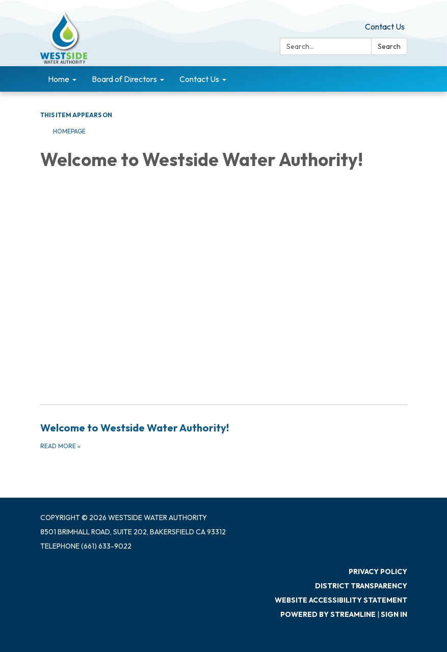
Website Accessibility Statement (341, 600)
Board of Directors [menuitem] (124, 79)
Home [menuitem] (58, 79)
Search (389, 46)
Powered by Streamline (328, 614)
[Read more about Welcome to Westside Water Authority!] (223, 435)
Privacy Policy (378, 571)
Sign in (394, 614)
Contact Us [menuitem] (199, 79)
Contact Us (385, 26)
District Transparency (361, 585)
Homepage (69, 131)
